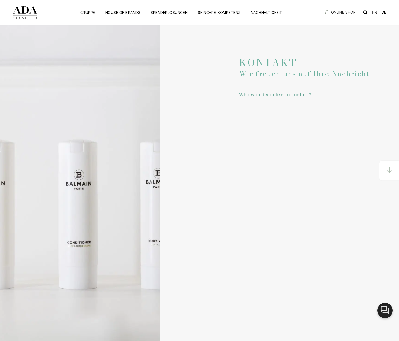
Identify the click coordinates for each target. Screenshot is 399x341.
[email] (374, 12)
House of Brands (123, 12)
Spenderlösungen (169, 12)
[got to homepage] (25, 12)
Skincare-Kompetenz (219, 12)
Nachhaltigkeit (266, 12)
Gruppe (87, 12)
